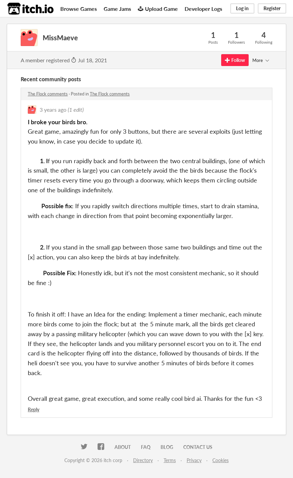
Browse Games (78, 8)
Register (272, 8)
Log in (242, 8)
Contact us (197, 447)
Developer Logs (203, 8)
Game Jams (117, 8)
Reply (33, 409)
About (122, 447)
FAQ (145, 447)
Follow (235, 60)
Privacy (194, 460)
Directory (143, 460)
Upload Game (158, 8)
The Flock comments (48, 93)
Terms (170, 460)
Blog (167, 447)
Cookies (220, 460)
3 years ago (53, 109)
